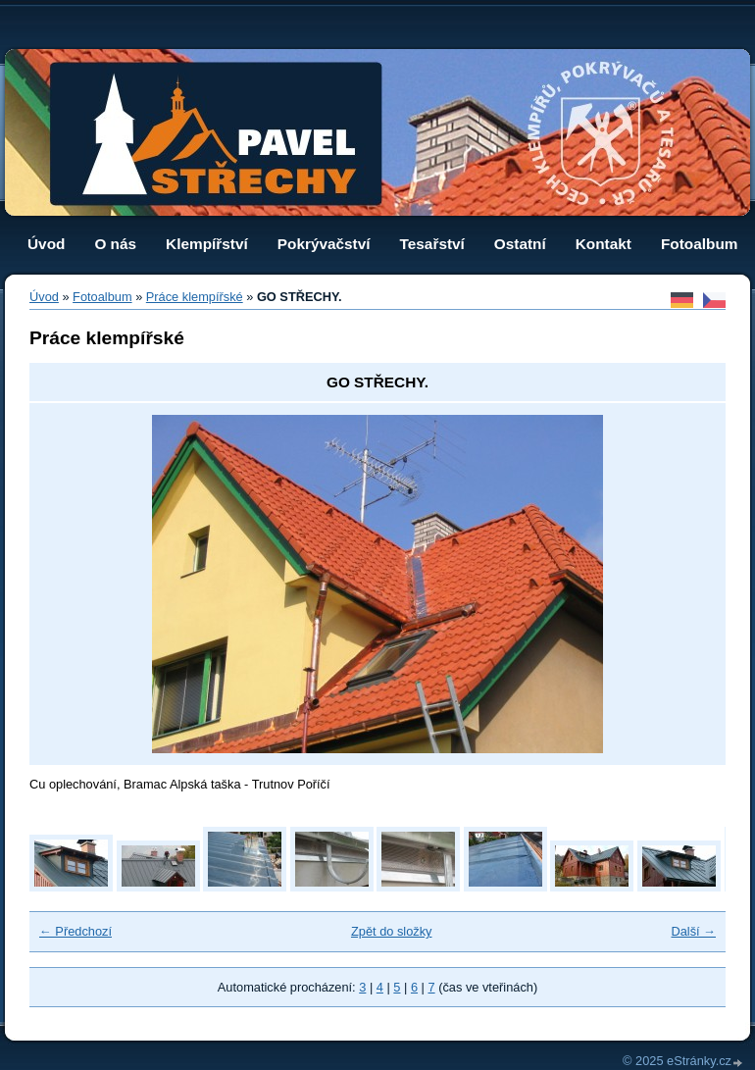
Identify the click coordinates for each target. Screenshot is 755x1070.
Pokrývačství (324, 243)
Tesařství (432, 243)
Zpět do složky (391, 931)
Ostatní (520, 243)
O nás (115, 243)
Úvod (46, 243)
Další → (693, 931)
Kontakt (603, 243)
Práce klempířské (194, 296)
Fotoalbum (699, 243)
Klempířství (207, 243)
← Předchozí (75, 931)
